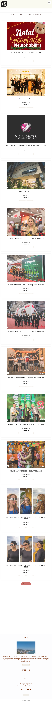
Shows (29, 14)
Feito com (26, 700)
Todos (12, 14)
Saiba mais (26, 665)
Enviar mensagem (27, 683)
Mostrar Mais (26, 584)
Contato (26, 694)
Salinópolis (21, 14)
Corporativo (37, 14)
